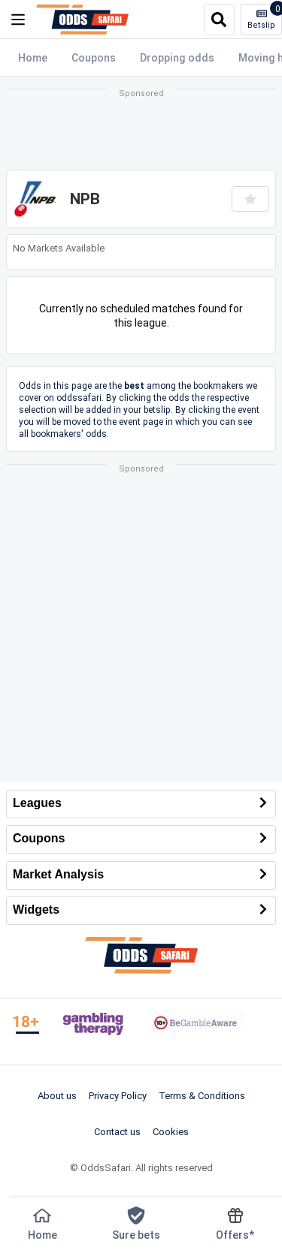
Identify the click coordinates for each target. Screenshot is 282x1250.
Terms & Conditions (202, 1095)
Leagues (141, 804)
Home (32, 57)
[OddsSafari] (82, 19)
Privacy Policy (118, 1095)
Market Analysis (141, 875)
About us (57, 1095)
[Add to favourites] (250, 199)
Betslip (264, 17)
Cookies (171, 1131)
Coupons (93, 57)
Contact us (117, 1131)
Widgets (141, 910)
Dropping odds (177, 57)
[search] (219, 19)
